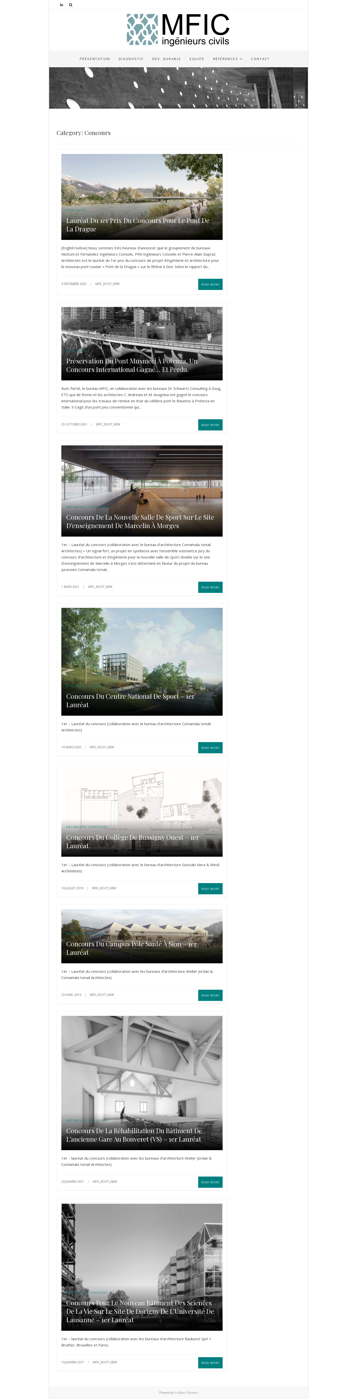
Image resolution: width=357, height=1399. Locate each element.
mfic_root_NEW (107, 284)
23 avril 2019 (71, 995)
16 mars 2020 (71, 747)
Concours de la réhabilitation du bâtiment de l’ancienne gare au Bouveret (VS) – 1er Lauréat (134, 1134)
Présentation (95, 59)
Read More (210, 284)
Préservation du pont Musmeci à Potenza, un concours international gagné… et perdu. (132, 365)
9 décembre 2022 (74, 284)
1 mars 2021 (70, 587)
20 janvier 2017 (73, 1182)
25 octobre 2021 (74, 424)
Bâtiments (76, 507)
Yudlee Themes (186, 1392)
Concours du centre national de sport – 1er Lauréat (130, 700)
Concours (76, 210)
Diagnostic (131, 59)
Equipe (197, 59)
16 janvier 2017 (73, 1362)
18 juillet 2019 (72, 888)
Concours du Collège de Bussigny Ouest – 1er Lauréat (132, 841)
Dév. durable (166, 59)
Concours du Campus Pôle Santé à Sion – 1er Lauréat (131, 948)
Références (225, 59)
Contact (260, 59)
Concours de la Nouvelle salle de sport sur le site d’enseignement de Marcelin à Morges (140, 521)
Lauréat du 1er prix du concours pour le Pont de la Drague (137, 224)
